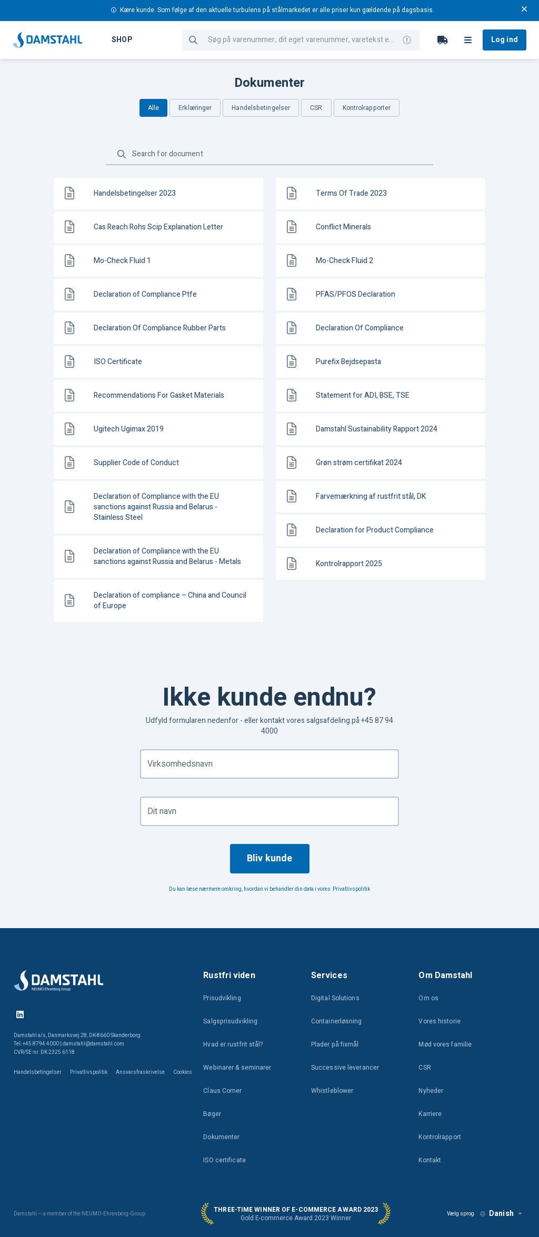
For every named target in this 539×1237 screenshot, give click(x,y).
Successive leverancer (345, 1067)
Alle (153, 108)
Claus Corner (222, 1090)
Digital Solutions (335, 998)
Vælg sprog (460, 1214)
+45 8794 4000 (41, 1044)
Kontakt (429, 1160)
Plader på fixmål (335, 1044)
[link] (158, 193)
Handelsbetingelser (261, 108)
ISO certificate (224, 1160)
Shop (122, 39)
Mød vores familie (445, 1044)
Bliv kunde (270, 858)
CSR (316, 108)
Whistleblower (332, 1090)
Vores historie (439, 1021)
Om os (428, 998)
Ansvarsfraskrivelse (140, 1072)
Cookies (182, 1072)
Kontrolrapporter (367, 108)
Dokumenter (221, 1137)
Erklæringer (195, 108)
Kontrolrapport (439, 1137)
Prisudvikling (222, 998)
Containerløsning (336, 1021)
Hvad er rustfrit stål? (233, 1044)
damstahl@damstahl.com (93, 1044)
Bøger (212, 1114)
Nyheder (430, 1090)
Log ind (504, 39)
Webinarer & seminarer (237, 1067)
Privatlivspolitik (351, 889)
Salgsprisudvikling (230, 1021)
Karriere (430, 1114)
